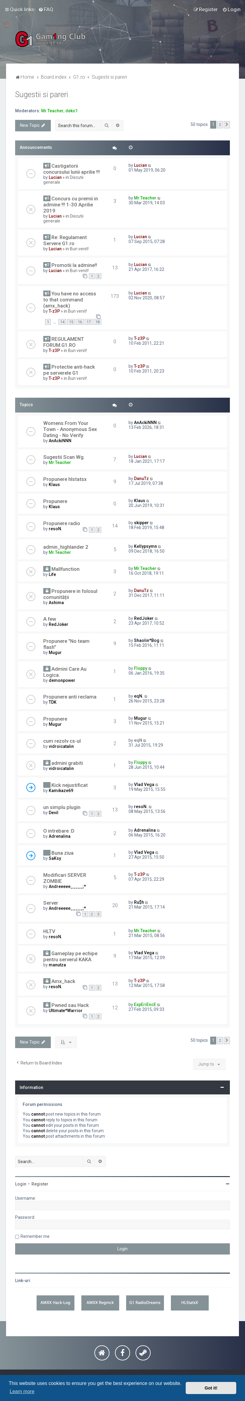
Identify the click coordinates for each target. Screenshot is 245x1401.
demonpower (62, 680)
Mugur (55, 652)
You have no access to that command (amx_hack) (69, 300)
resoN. (55, 528)
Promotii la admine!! (74, 265)
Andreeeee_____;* (67, 886)
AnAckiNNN (60, 440)
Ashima (56, 602)
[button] (227, 124)
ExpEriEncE (145, 1004)
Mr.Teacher (52, 110)
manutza (57, 964)
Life (52, 574)
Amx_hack (63, 981)
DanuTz (141, 478)
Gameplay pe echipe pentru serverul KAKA (70, 956)
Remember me (35, 1236)
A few (49, 619)
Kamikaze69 (61, 790)
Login (20, 1184)
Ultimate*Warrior (66, 1010)
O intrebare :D (58, 831)
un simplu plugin (61, 807)
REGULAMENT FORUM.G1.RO (63, 342)
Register (39, 1184)
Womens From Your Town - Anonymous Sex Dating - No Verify (70, 429)
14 (62, 322)
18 (97, 322)
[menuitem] (45, 9)
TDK (53, 702)
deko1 (71, 110)
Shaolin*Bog (146, 640)
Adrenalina (59, 836)
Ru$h (139, 902)
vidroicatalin (61, 746)
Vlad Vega (144, 784)
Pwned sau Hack (70, 1005)
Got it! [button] (211, 1388)
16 (80, 322)
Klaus (54, 484)
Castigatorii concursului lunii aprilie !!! (71, 169)
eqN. (138, 696)
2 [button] (220, 124)
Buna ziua (62, 853)
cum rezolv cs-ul (62, 741)
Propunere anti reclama (69, 697)
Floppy (140, 668)
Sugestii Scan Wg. (64, 457)
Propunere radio (61, 523)
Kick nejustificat (69, 785)
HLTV (49, 931)
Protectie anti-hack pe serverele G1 (69, 370)
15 (71, 322)
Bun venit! (79, 248)
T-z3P (54, 311)
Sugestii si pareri (41, 94)
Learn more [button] (22, 1391)
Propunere (55, 501)
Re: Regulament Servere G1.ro (65, 240)
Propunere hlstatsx (65, 479)
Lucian (55, 177)
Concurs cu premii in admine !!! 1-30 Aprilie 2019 (70, 205)
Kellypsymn (145, 546)
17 (89, 322)
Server (50, 903)
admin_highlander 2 (65, 547)
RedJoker (58, 624)
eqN (138, 740)
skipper (141, 522)
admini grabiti (67, 763)
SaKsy (55, 858)
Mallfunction (65, 569)
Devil (53, 812)
